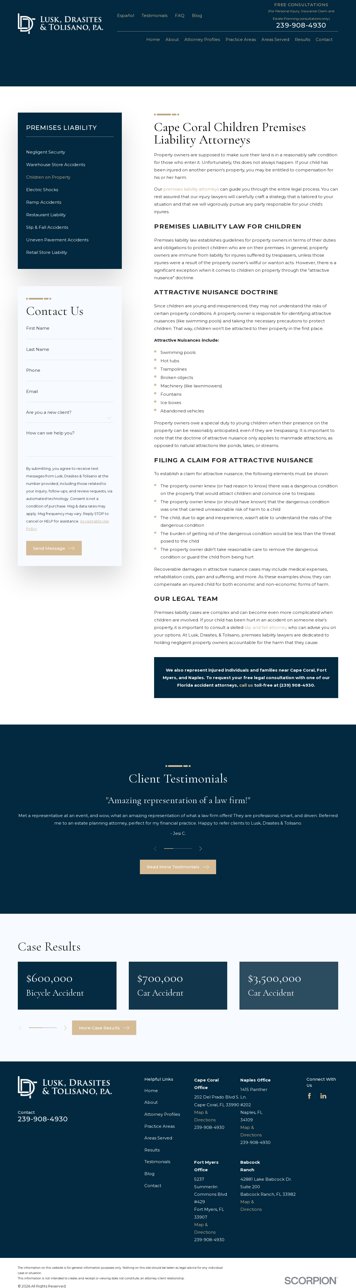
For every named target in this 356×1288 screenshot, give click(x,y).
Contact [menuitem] (324, 39)
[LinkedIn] (323, 1096)
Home (151, 1090)
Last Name (37, 349)
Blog (197, 15)
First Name (38, 328)
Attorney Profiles (162, 1114)
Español (125, 15)
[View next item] (200, 848)
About (151, 1102)
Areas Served (158, 1138)
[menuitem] (69, 152)
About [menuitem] (172, 39)
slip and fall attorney (265, 627)
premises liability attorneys (191, 189)
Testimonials (154, 15)
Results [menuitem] (302, 39)
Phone (33, 370)
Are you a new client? (48, 412)
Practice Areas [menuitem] (241, 39)
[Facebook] (309, 1096)
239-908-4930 (301, 25)
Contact (152, 1185)
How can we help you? (50, 433)
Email (32, 391)
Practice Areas (159, 1126)
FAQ (179, 15)
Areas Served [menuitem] (275, 39)
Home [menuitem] (153, 39)
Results (152, 1150)
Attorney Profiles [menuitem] (202, 39)
